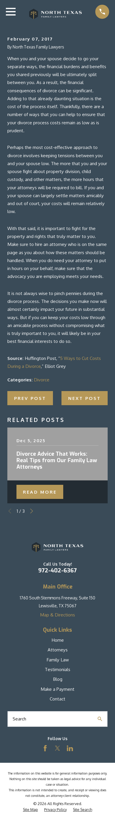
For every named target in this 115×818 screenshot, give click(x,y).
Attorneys (58, 650)
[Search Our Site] (100, 719)
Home (57, 640)
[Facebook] (45, 748)
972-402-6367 (57, 570)
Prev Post (30, 398)
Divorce (41, 380)
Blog (57, 679)
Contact (57, 699)
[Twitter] (57, 748)
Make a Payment (57, 689)
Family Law (57, 660)
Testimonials (57, 669)
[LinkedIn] (70, 748)
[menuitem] (30, 809)
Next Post (84, 398)
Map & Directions (57, 615)
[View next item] (31, 511)
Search (19, 719)
